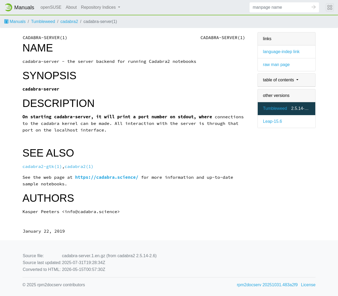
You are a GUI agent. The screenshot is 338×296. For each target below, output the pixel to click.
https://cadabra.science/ (106, 177)
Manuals (15, 21)
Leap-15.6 (272, 121)
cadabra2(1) (79, 166)
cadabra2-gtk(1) (42, 166)
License (308, 285)
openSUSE (51, 7)
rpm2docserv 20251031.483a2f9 (267, 285)
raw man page (276, 64)
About (71, 7)
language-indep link (281, 51)
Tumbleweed (43, 21)
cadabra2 (69, 21)
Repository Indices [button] (99, 7)
